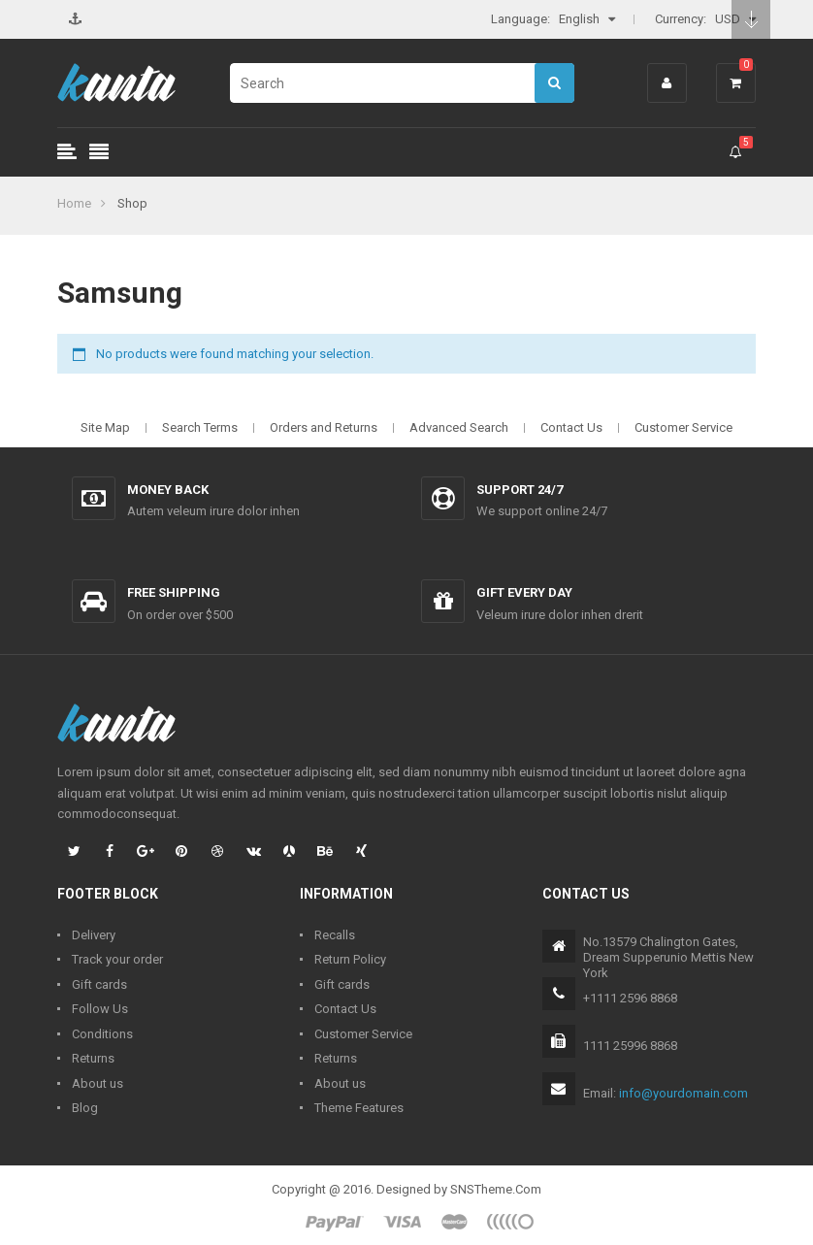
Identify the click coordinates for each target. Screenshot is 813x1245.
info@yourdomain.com (683, 1093)
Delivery (93, 935)
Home (74, 203)
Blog (85, 1107)
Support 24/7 (519, 489)
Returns (93, 1058)
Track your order (117, 959)
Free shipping (173, 592)
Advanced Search (458, 427)
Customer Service (683, 427)
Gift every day (524, 592)
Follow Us (100, 1008)
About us (97, 1083)
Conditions (102, 1034)
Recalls (334, 935)
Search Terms (200, 427)
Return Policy (350, 959)
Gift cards (99, 984)
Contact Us (571, 427)
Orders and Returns (323, 427)
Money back (168, 489)
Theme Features (359, 1107)
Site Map (105, 427)
